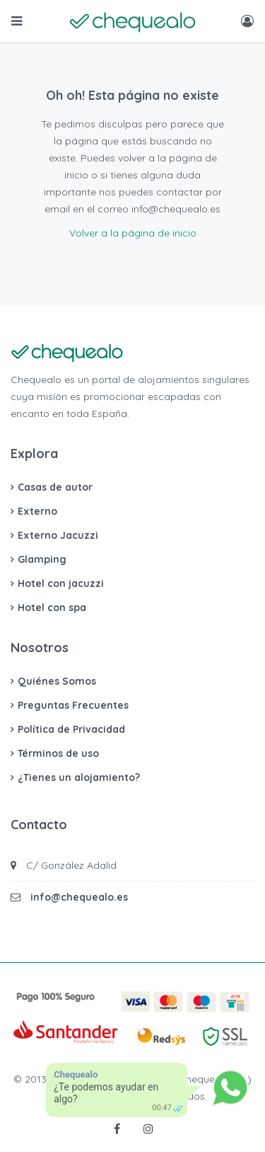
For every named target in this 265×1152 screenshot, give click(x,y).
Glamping (42, 559)
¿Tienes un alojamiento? (79, 777)
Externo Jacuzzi (58, 535)
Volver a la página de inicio (132, 233)
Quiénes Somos (57, 681)
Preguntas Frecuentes (73, 705)
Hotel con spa (52, 607)
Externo (37, 511)
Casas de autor (55, 487)
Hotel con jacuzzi (61, 583)
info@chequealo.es (79, 897)
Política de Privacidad (71, 729)
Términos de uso (58, 753)
